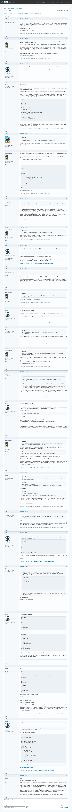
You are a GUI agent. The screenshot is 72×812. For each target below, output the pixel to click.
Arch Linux (7, 2)
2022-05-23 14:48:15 (24, 775)
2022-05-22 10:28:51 (24, 511)
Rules (8, 8)
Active (61, 10)
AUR (62, 2)
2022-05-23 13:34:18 (24, 718)
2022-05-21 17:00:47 (24, 472)
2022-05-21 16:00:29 (24, 348)
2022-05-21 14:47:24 (24, 198)
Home (31, 2)
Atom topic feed (65, 805)
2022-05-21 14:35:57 (24, 151)
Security (57, 2)
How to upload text (23, 69)
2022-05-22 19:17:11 (24, 566)
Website (7, 51)
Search (12, 8)
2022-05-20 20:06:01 (24, 38)
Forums (43, 2)
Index (5, 8)
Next (12, 16)
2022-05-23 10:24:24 (24, 665)
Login (20, 8)
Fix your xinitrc (51, 69)
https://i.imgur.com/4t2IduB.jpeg (26, 767)
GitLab (52, 2)
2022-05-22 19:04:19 (24, 532)
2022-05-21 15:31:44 (24, 268)
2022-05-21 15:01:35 (24, 227)
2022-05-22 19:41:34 (24, 612)
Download (67, 2)
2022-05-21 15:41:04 (24, 289)
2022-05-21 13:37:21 (24, 133)
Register (16, 8)
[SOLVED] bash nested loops (32, 13)
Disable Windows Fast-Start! (41, 69)
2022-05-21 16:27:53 (24, 401)
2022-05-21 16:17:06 (24, 371)
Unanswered (65, 10)
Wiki (48, 2)
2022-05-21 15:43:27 (24, 308)
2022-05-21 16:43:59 (24, 437)
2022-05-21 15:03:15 (24, 245)
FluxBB (66, 807)
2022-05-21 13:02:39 (24, 82)
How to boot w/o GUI (32, 69)
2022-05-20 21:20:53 (24, 63)
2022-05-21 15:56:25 (24, 327)
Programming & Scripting (16, 13)
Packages (37, 2)
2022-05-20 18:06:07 (24, 18)
